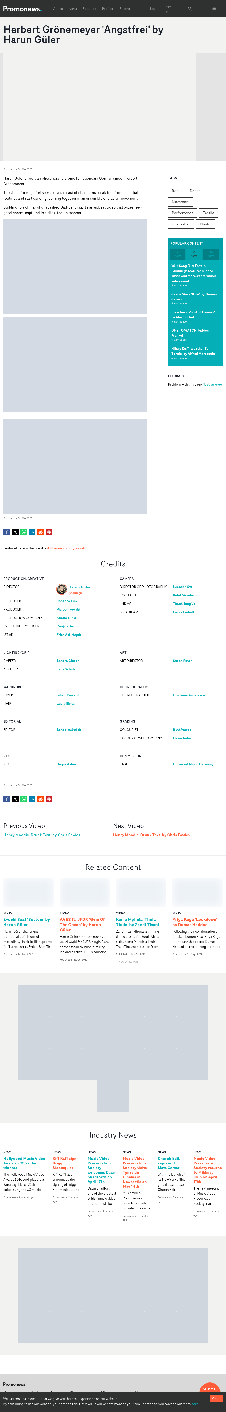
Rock (176, 190)
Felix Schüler (67, 669)
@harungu (75, 593)
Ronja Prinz (65, 626)
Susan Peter (182, 660)
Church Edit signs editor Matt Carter (169, 1135)
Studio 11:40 (66, 617)
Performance (182, 212)
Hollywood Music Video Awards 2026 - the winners (24, 1135)
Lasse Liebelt (183, 612)
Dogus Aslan (66, 764)
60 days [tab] (211, 254)
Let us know (213, 384)
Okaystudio (182, 738)
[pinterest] (49, 532)
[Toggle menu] (214, 8)
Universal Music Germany (193, 764)
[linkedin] (32, 532)
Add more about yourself (66, 548)
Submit (125, 8)
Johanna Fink (67, 600)
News (73, 8)
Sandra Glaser (68, 660)
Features (89, 8)
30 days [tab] (194, 254)
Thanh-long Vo (184, 603)
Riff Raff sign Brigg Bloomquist (64, 1135)
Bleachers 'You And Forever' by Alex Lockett (193, 315)
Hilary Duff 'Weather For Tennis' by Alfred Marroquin (193, 351)
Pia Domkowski (68, 609)
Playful (205, 224)
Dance (195, 190)
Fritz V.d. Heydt (69, 634)
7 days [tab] (177, 254)
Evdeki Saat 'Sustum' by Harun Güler (26, 893)
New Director (128, 933)
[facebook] (6, 532)
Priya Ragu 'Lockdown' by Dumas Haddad (194, 893)
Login (154, 8)
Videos (58, 8)
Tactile (208, 212)
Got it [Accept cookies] (216, 1398)
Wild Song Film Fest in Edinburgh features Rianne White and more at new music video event (194, 273)
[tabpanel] (195, 313)
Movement (180, 201)
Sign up (167, 9)
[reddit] (40, 532)
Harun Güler (79, 587)
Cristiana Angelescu (189, 695)
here (195, 1403)
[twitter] (15, 532)
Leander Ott (182, 586)
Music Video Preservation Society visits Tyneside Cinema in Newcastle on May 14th (135, 1144)
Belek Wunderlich (186, 595)
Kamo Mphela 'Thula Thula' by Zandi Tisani (137, 893)
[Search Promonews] (190, 8)
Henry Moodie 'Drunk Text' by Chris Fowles (41, 835)
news (7, 1124)
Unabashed (181, 224)
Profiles (108, 8)
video (7, 884)
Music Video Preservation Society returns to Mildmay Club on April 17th (207, 1142)
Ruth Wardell (183, 729)
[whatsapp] (23, 532)
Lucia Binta (66, 703)
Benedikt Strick (69, 729)
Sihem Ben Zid (68, 695)
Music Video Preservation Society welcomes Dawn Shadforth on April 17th (102, 1142)
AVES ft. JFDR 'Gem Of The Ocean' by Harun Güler (82, 896)
